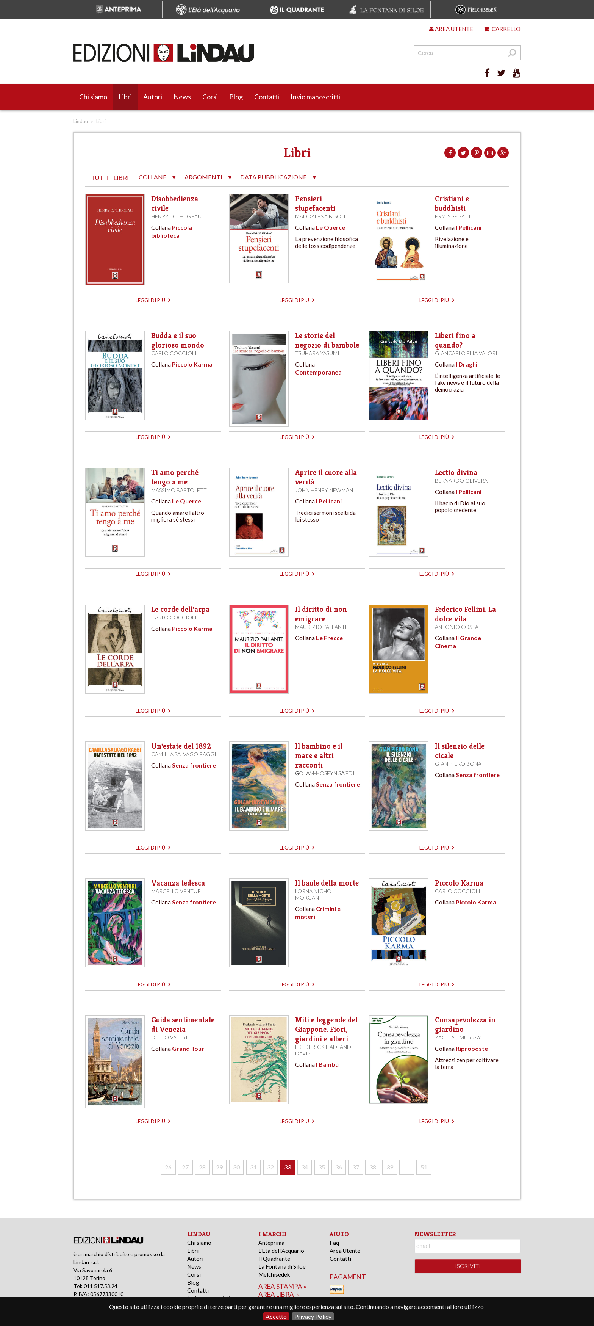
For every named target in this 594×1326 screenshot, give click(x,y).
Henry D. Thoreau (176, 216)
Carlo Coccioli (174, 353)
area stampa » (282, 1286)
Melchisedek (274, 1274)
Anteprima (271, 1242)
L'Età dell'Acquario (281, 1250)
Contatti (266, 96)
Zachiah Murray (458, 1037)
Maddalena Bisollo (323, 216)
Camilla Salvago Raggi (183, 754)
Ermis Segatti (454, 216)
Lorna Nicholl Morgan (316, 894)
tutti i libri (110, 178)
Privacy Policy (312, 1316)
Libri (125, 96)
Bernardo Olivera (461, 480)
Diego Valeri (169, 1037)
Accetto (276, 1316)
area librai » (279, 1294)
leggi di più (153, 300)
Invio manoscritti (315, 96)
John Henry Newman (324, 490)
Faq (334, 1242)
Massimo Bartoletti (180, 490)
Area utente (451, 28)
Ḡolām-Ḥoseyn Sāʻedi (325, 773)
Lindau (80, 121)
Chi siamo (93, 96)
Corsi (210, 96)
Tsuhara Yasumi (317, 353)
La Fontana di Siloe (282, 1266)
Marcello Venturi (177, 891)
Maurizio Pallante (321, 627)
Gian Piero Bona (458, 763)
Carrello (502, 28)
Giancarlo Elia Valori (466, 353)
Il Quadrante (274, 1258)
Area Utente (345, 1250)
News (182, 96)
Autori (152, 96)
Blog (236, 96)
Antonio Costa (456, 627)
